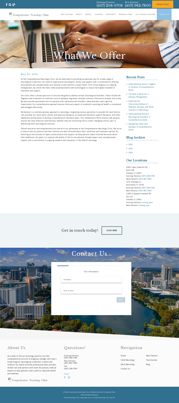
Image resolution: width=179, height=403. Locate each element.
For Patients (111, 14)
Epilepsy (79, 14)
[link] (6, 4)
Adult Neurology (128, 364)
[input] (91, 280)
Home (123, 356)
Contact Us (164, 14)
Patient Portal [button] (163, 4)
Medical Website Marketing (89, 395)
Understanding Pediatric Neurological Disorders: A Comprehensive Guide (139, 117)
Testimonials (151, 360)
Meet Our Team (67, 14)
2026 (130, 144)
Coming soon (147, 202)
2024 (130, 152)
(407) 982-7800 (138, 5)
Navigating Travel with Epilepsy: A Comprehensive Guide (140, 127)
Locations (99, 14)
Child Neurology (128, 360)
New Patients (152, 356)
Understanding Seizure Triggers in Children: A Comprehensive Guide (142, 87)
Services (88, 14)
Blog (148, 364)
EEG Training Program (145, 14)
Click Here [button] (112, 230)
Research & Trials (126, 14)
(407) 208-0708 (110, 5)
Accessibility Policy (110, 392)
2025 (130, 148)
